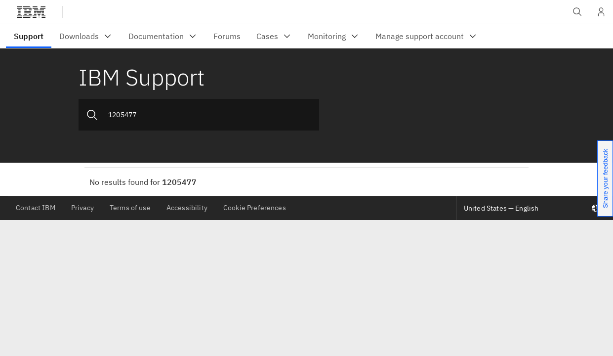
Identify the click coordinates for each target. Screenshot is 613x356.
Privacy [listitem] (82, 207)
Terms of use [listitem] (130, 207)
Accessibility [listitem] (186, 207)
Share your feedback (605, 178)
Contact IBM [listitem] (35, 207)
